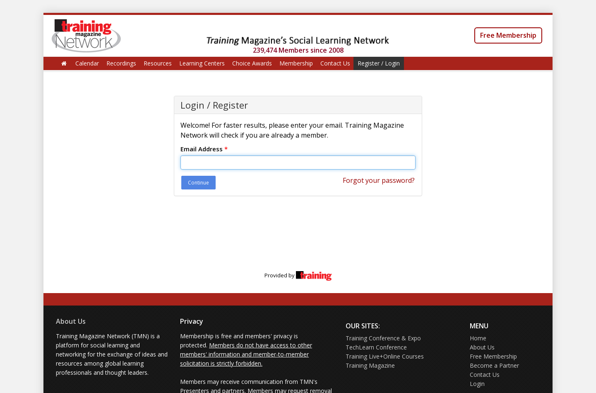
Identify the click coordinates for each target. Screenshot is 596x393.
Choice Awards (252, 63)
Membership (296, 63)
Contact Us (335, 63)
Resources (158, 63)
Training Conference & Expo (383, 338)
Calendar (87, 63)
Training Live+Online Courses (385, 356)
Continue (198, 182)
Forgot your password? (379, 180)
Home (478, 338)
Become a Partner (494, 365)
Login (477, 384)
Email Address (204, 149)
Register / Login (379, 63)
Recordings (121, 63)
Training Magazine (370, 365)
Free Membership (508, 35)
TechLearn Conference (376, 347)
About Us (71, 321)
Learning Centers (202, 63)
